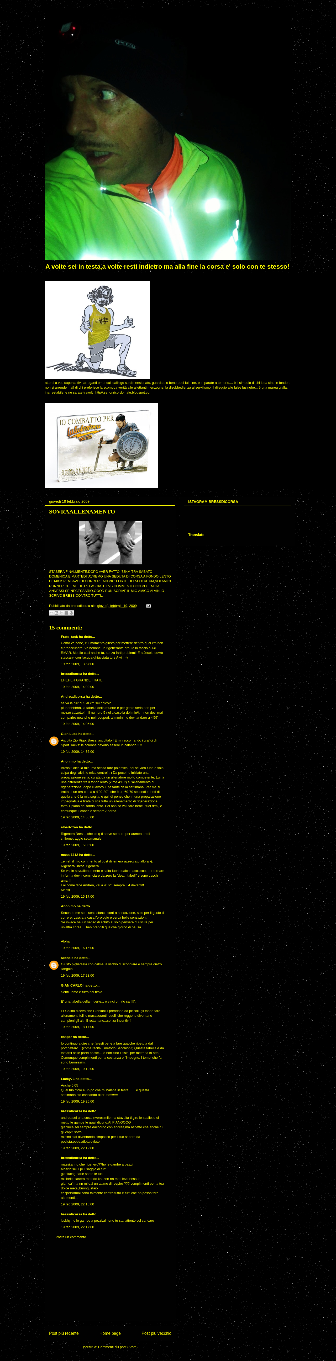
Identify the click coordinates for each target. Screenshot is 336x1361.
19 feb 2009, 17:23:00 (77, 975)
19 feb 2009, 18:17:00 (77, 1027)
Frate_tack (69, 637)
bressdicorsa (71, 674)
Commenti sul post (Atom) (118, 1347)
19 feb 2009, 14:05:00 (77, 724)
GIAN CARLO (71, 985)
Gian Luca (69, 734)
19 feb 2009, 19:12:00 (77, 1069)
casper (66, 1037)
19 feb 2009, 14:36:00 (77, 752)
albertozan (69, 827)
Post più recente (64, 1333)
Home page (110, 1333)
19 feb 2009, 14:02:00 (77, 687)
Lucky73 (68, 1079)
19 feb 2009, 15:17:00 (77, 896)
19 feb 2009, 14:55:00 (77, 817)
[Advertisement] (110, 1284)
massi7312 (69, 855)
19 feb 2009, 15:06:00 (77, 845)
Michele (67, 958)
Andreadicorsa (73, 696)
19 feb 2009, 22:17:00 (77, 1227)
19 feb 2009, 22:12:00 (77, 1148)
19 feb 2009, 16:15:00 (77, 948)
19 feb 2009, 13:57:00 (77, 664)
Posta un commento (71, 1237)
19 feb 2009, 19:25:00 (77, 1101)
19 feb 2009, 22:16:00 (77, 1204)
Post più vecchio (156, 1333)
